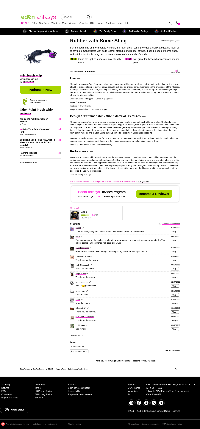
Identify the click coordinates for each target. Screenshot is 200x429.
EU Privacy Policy (43, 394)
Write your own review (28, 162)
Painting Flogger (28, 153)
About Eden (40, 384)
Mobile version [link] (74, 424)
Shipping (5, 384)
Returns (5, 388)
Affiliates (72, 384)
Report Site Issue (9, 398)
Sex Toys (44, 23)
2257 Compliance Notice (172, 424)
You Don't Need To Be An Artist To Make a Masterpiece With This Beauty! (37, 142)
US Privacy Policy (43, 391)
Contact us (6, 394)
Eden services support (79, 388)
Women (73, 23)
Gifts (34, 23)
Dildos (93, 23)
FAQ (3, 391)
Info (127, 23)
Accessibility (74, 391)
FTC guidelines (143, 182)
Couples (83, 23)
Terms (38, 388)
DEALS (25, 23)
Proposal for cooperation (80, 394)
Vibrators (55, 23)
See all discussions (172, 350)
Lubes (120, 23)
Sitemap (39, 398)
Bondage (110, 23)
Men (64, 23)
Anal (100, 23)
